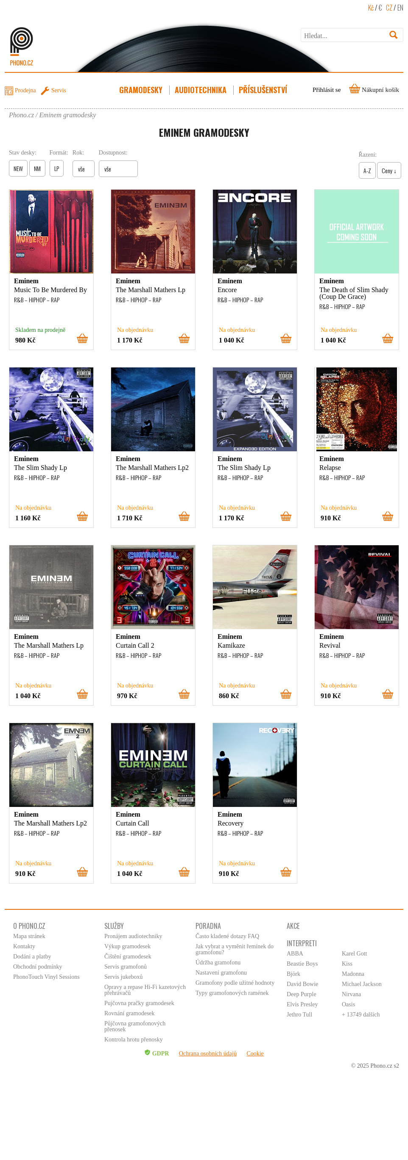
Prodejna (25, 90)
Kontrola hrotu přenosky (133, 1039)
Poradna (208, 925)
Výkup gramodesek (127, 946)
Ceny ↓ (389, 170)
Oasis (348, 1004)
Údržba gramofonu (218, 962)
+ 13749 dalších (361, 1014)
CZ (389, 8)
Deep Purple (301, 994)
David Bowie (302, 984)
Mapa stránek (29, 936)
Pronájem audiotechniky (133, 936)
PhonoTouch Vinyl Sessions (46, 977)
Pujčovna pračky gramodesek (139, 1003)
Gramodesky (141, 89)
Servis (58, 90)
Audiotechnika (201, 89)
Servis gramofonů (125, 967)
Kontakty (24, 946)
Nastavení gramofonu (221, 972)
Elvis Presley (302, 1004)
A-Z (367, 170)
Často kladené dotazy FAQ (227, 936)
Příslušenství (264, 89)
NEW (18, 168)
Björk (293, 974)
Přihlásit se (327, 89)
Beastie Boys (302, 964)
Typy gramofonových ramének (232, 993)
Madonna (353, 974)
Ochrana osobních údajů (208, 1053)
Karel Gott (354, 953)
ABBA (295, 953)
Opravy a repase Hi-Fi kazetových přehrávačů (145, 990)
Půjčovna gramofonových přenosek (134, 1026)
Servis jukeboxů (123, 977)
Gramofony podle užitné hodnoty (235, 983)
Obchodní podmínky (37, 967)
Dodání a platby (32, 956)
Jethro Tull (299, 1014)
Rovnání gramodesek (129, 1013)
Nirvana (351, 994)
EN (400, 8)
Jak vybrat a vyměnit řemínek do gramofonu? (235, 949)
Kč (371, 8)
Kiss (347, 964)
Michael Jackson (362, 984)
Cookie (254, 1053)
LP (56, 168)
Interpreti (302, 943)
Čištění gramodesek (127, 956)
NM (37, 168)
